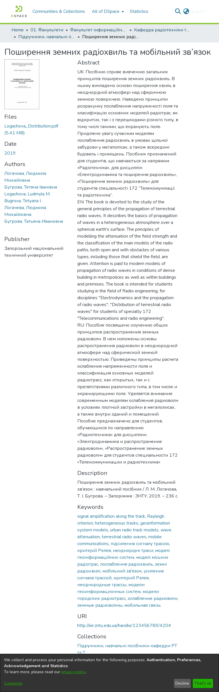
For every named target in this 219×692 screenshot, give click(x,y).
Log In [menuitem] (198, 11)
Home (17, 30)
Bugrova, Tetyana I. (23, 201)
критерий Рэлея (131, 578)
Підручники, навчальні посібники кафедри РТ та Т (46, 37)
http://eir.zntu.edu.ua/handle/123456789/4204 (124, 625)
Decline (182, 683)
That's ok (202, 683)
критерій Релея (94, 550)
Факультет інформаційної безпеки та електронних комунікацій (98, 30)
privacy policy (73, 672)
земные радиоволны (99, 605)
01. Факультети (47, 30)
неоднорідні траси (133, 550)
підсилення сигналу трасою (140, 544)
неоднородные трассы (101, 585)
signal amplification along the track (111, 516)
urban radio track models (134, 530)
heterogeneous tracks (116, 523)
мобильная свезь (142, 605)
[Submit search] (178, 11)
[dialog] (109, 673)
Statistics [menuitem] (139, 11)
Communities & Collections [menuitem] (59, 11)
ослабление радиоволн (152, 598)
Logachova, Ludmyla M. (27, 194)
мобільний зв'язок (122, 571)
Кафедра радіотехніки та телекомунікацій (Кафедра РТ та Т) (162, 30)
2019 (10, 153)
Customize (13, 683)
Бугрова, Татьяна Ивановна (33, 221)
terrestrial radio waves (124, 537)
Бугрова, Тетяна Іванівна (30, 187)
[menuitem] (107, 11)
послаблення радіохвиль (126, 564)
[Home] (19, 11)
